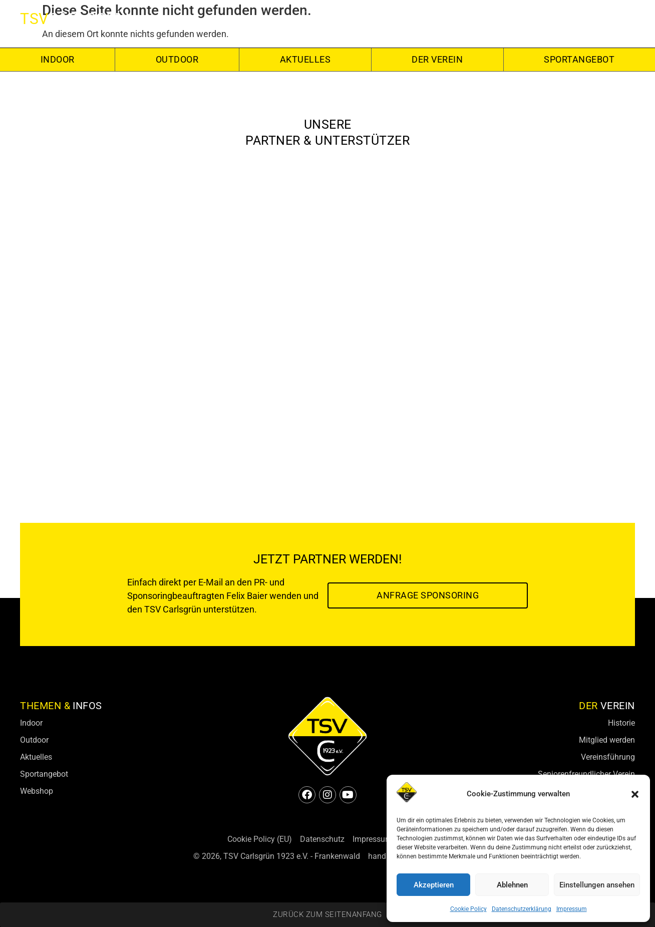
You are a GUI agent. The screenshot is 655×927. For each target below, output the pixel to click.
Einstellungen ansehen (596, 884)
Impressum (571, 908)
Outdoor (177, 59)
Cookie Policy (468, 908)
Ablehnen (512, 884)
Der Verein (437, 59)
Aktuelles (305, 59)
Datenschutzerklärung (521, 908)
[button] (635, 794)
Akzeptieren (434, 884)
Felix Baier (246, 595)
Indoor (58, 59)
